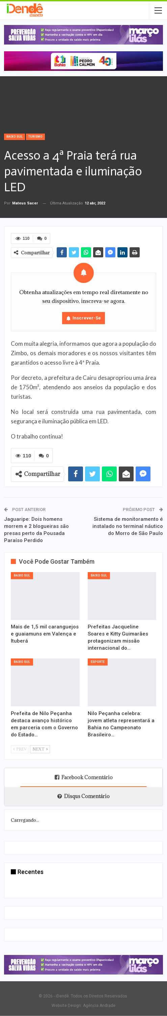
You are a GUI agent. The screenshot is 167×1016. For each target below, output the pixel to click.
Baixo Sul (14, 136)
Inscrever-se (87, 317)
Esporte (98, 662)
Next (40, 748)
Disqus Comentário (83, 796)
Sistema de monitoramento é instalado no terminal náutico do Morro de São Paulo (127, 526)
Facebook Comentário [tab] (84, 777)
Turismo (35, 136)
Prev (20, 748)
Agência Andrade (99, 1005)
